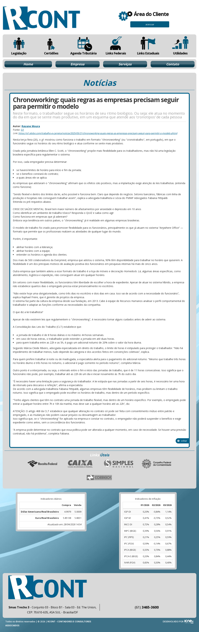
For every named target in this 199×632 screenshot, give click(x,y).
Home (28, 64)
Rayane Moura (31, 126)
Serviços (125, 64)
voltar (182, 440)
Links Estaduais (147, 45)
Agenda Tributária (83, 45)
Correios (99, 478)
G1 (22, 129)
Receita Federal (42, 464)
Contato (172, 64)
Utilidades (180, 45)
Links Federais (115, 45)
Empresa (77, 64)
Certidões (51, 45)
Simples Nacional (118, 464)
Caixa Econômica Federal (80, 464)
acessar (149, 24)
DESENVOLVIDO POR (173, 621)
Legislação (18, 45)
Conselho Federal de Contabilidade (157, 464)
